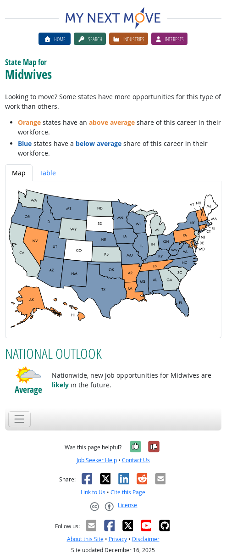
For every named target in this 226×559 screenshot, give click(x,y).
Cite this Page (127, 492)
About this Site (85, 539)
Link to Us (93, 492)
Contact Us (136, 460)
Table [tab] (47, 172)
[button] (28, 375)
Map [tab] (19, 172)
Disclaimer (146, 539)
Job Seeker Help (97, 460)
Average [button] (28, 390)
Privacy (118, 539)
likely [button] (60, 384)
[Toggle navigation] (19, 419)
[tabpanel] (113, 259)
